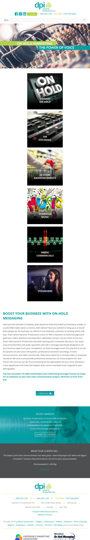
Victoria (48, 525)
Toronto (39, 525)
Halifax (59, 521)
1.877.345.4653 (69, 13)
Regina (11, 525)
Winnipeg (58, 525)
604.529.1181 (46, 13)
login (32, 14)
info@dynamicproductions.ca (45, 512)
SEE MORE (45, 469)
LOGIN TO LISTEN (45, 434)
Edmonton (49, 521)
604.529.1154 (43, 498)
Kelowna (68, 521)
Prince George (80, 521)
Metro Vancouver (25, 521)
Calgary (38, 521)
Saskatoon (20, 525)
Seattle (30, 525)
